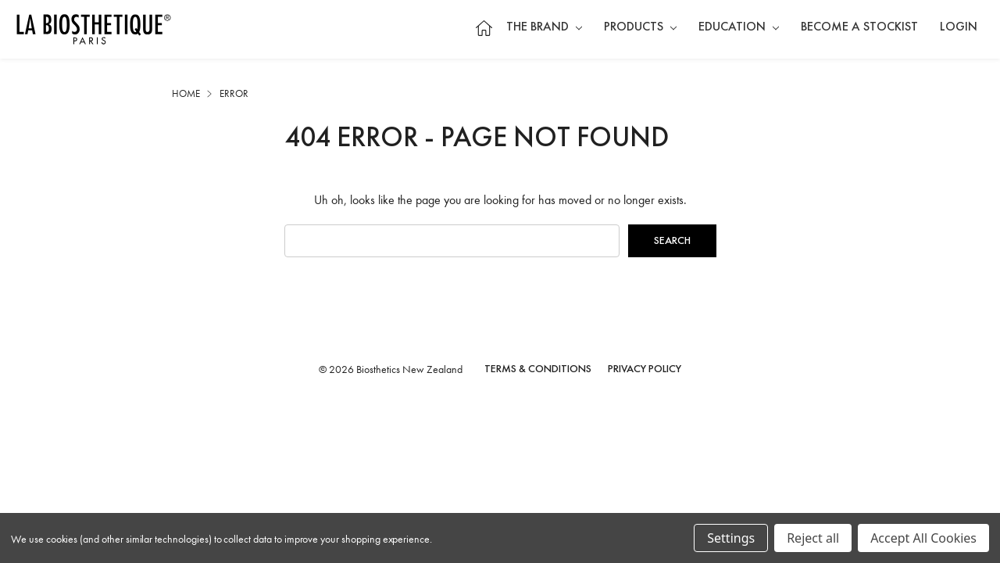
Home (483, 27)
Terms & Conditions (537, 369)
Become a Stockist (859, 27)
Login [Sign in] (958, 27)
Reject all (813, 538)
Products (640, 27)
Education (738, 27)
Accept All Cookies (923, 538)
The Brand (544, 27)
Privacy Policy (644, 369)
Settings (731, 538)
